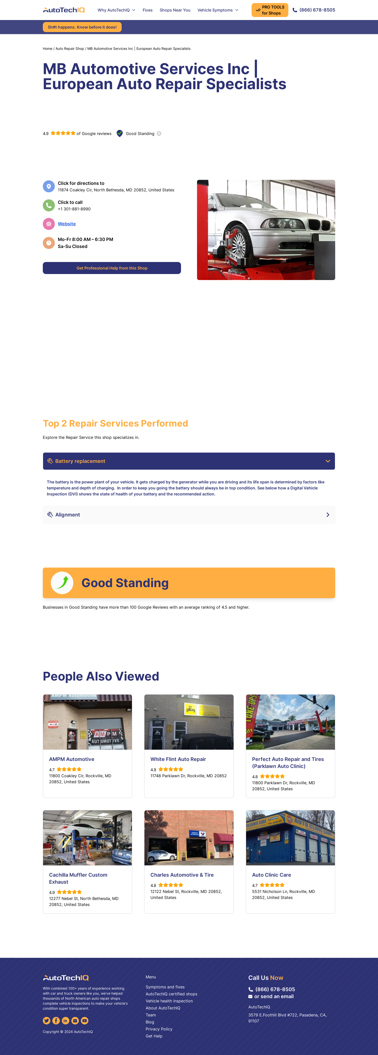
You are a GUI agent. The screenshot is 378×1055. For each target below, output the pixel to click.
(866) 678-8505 (313, 10)
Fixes (148, 10)
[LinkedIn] (65, 1020)
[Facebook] (56, 1020)
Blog (150, 1021)
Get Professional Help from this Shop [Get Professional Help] (112, 268)
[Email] (75, 1020)
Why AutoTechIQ (117, 10)
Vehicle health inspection (169, 1000)
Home (47, 48)
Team (151, 1014)
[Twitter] (46, 1020)
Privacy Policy (159, 1028)
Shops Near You (175, 10)
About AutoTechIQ (163, 1007)
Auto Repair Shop (70, 48)
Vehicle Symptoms (218, 10)
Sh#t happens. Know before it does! (82, 27)
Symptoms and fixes (165, 986)
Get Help (154, 1035)
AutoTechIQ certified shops (171, 993)
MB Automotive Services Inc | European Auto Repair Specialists (139, 48)
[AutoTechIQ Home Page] (64, 10)
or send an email (271, 996)
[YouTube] (84, 1020)
